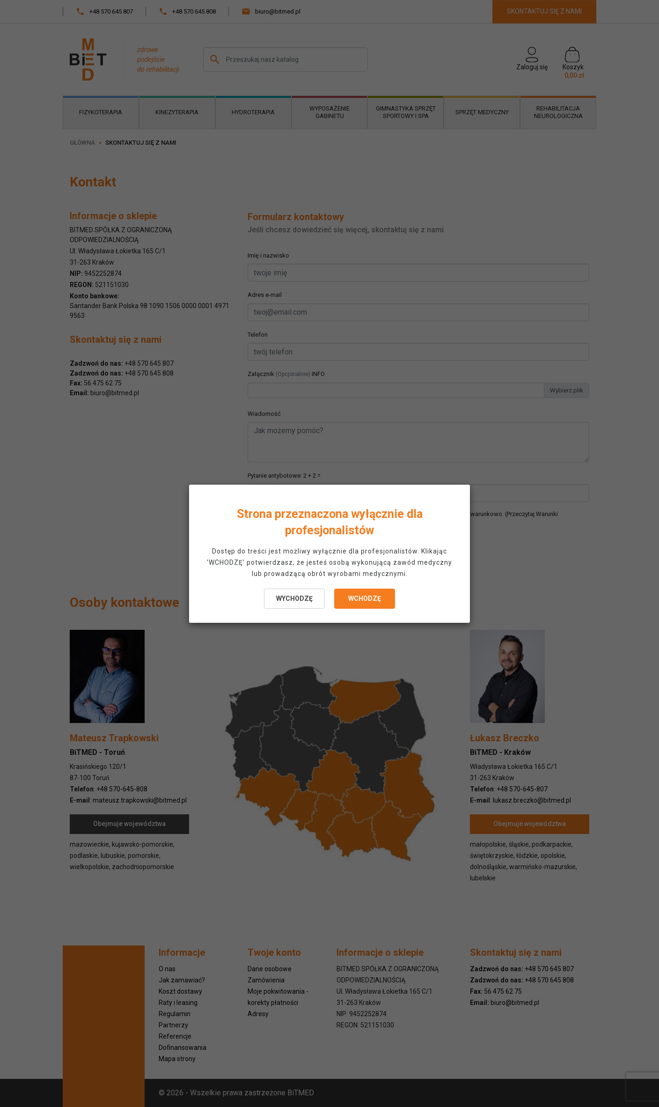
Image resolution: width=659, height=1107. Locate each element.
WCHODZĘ (364, 598)
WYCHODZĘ (294, 598)
